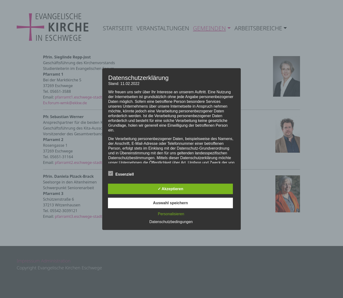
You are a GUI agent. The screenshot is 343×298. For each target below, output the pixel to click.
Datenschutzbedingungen (171, 222)
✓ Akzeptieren (170, 189)
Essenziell (121, 173)
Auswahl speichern (170, 203)
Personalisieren (171, 214)
